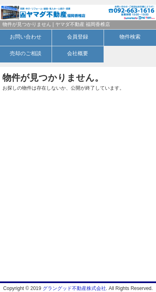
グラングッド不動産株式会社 (74, 288)
